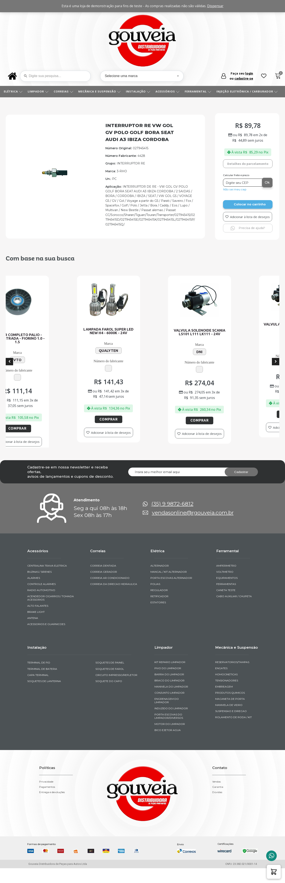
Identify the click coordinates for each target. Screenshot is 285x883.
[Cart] (278, 76)
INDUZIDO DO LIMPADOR (171, 722)
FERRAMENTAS (226, 598)
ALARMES (33, 592)
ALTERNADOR (159, 580)
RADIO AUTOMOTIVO (41, 604)
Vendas (216, 796)
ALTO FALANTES (37, 620)
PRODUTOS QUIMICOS (230, 707)
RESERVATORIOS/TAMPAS (232, 676)
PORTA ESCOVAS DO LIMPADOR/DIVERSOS (168, 730)
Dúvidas (217, 806)
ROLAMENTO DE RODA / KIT (233, 731)
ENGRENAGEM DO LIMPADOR (166, 715)
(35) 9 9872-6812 (172, 518)
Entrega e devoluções (52, 806)
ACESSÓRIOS (169, 91)
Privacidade (46, 796)
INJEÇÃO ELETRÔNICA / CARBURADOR (248, 91)
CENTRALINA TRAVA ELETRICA (47, 580)
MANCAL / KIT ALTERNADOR (168, 586)
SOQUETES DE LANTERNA (44, 695)
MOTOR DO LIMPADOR (169, 738)
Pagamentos (47, 801)
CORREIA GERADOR (103, 586)
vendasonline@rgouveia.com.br (193, 527)
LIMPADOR (39, 91)
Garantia (217, 801)
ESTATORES (158, 616)
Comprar (78, 417)
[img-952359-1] (54, 177)
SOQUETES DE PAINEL (109, 676)
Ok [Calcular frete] (267, 182)
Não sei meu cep (234, 189)
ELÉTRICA (14, 91)
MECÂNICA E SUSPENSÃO (101, 91)
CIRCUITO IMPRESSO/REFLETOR (116, 689)
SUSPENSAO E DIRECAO (231, 725)
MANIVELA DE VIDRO (228, 719)
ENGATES (221, 682)
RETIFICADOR (159, 610)
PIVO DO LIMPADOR (167, 682)
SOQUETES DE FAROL (109, 683)
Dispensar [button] (215, 6)
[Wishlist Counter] (263, 76)
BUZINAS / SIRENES (39, 586)
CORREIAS (65, 91)
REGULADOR (159, 604)
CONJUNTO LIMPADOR (169, 707)
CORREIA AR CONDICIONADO (109, 592)
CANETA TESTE (225, 604)
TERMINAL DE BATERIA (42, 683)
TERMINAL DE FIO (38, 676)
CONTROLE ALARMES (41, 598)
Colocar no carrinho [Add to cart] (250, 204)
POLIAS (155, 598)
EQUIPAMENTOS (227, 592)
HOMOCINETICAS (226, 688)
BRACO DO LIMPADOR (169, 694)
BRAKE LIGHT (36, 626)
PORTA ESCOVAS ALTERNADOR (171, 592)
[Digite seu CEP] (243, 183)
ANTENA (32, 632)
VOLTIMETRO (224, 586)
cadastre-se (243, 78)
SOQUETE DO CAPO (108, 695)
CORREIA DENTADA (103, 580)
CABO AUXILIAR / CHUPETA (234, 610)
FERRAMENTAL (199, 91)
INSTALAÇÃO (139, 91)
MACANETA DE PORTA (230, 713)
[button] (274, 872)
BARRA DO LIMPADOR (169, 688)
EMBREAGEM (224, 701)
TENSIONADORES (226, 694)
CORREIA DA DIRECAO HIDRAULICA (113, 598)
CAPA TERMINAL (38, 689)
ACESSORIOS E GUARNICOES (46, 638)
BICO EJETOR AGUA (167, 744)
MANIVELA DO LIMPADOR (171, 701)
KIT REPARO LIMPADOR (169, 676)
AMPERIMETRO (226, 580)
